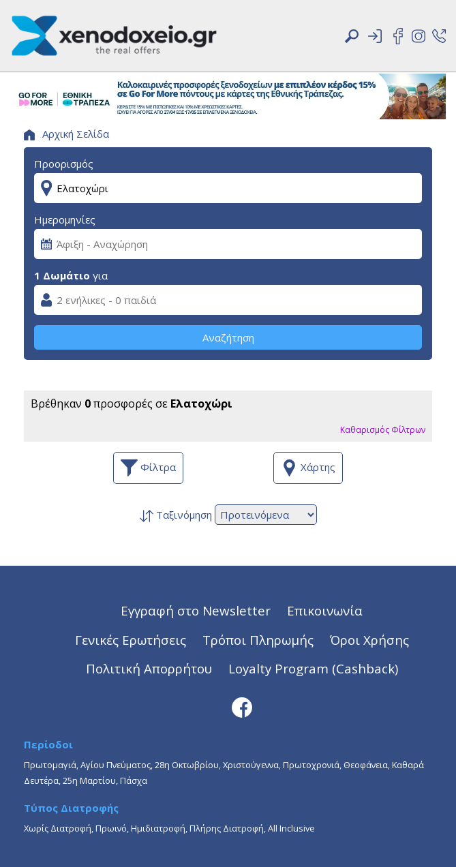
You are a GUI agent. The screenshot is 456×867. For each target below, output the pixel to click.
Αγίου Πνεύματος (115, 765)
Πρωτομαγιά (50, 765)
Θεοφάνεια (366, 765)
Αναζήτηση (228, 337)
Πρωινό (111, 828)
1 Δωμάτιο (62, 275)
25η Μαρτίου (89, 780)
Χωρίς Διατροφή (57, 828)
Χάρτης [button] (308, 467)
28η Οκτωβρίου (187, 765)
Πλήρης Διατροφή (226, 828)
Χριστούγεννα (251, 765)
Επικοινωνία (325, 610)
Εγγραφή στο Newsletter (196, 610)
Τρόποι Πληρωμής (258, 639)
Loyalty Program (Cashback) (313, 668)
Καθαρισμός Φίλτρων (382, 430)
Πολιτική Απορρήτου (149, 668)
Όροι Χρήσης (369, 639)
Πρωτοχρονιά (311, 765)
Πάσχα (133, 780)
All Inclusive (291, 828)
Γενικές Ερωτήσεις (130, 639)
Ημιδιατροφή (158, 828)
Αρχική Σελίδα (66, 133)
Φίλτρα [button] (148, 467)
